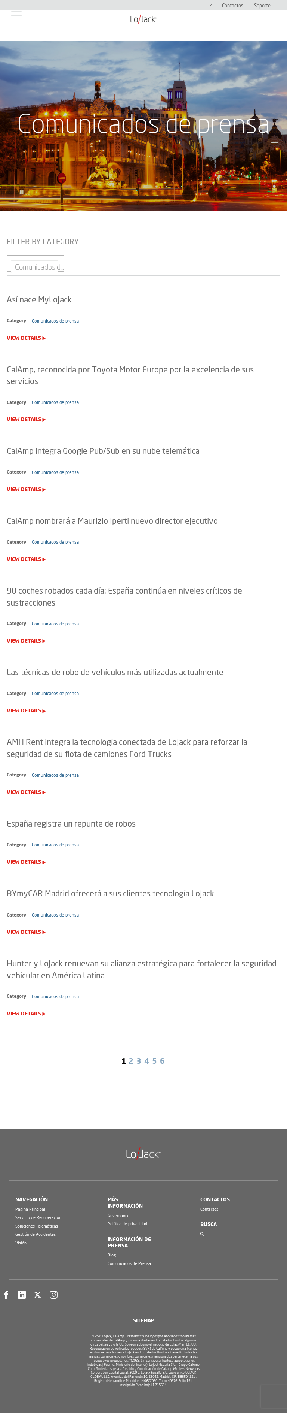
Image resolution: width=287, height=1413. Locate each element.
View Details (24, 338)
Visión (21, 1243)
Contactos (232, 6)
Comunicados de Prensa (129, 1264)
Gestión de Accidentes (35, 1234)
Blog (112, 1255)
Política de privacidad (127, 1224)
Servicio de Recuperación (38, 1218)
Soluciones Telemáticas (36, 1226)
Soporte (262, 6)
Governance (118, 1216)
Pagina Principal (30, 1209)
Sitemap (143, 1320)
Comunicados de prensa (55, 321)
